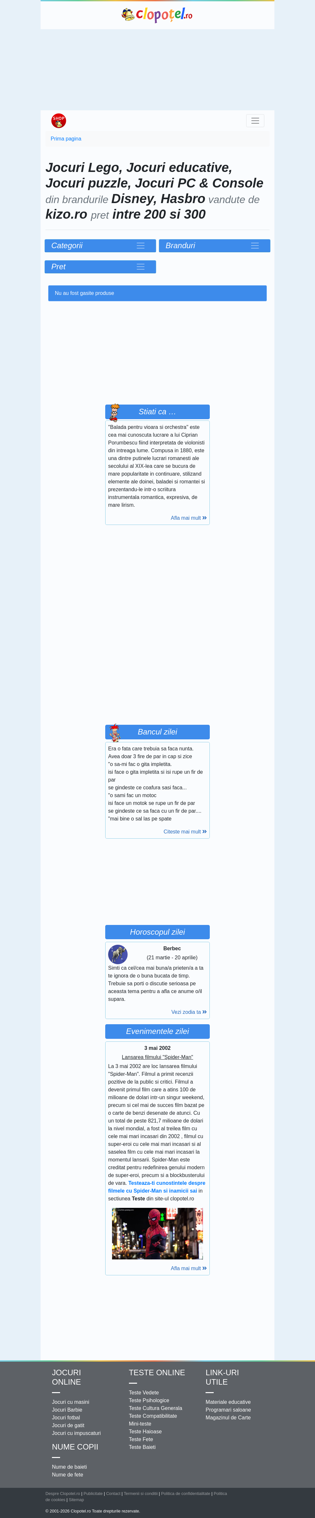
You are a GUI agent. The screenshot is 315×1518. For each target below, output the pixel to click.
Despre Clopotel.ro (62, 1493)
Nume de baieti (69, 1467)
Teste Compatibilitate (153, 1416)
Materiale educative (228, 1402)
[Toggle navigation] (255, 120)
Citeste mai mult (185, 831)
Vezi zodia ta (189, 1012)
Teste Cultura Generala (156, 1408)
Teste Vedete (144, 1392)
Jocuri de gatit (68, 1425)
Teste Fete (141, 1439)
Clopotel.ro (157, 15)
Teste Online (157, 1372)
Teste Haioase (145, 1431)
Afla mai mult (189, 518)
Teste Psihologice (149, 1400)
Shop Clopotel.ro (58, 120)
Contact (113, 1493)
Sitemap (76, 1499)
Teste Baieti (142, 1447)
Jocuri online (66, 1377)
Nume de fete (67, 1474)
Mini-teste (140, 1424)
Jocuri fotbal (66, 1417)
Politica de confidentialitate (185, 1493)
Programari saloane (228, 1410)
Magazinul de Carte (228, 1417)
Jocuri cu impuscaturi (76, 1433)
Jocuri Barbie (67, 1410)
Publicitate (93, 1493)
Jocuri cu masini (70, 1402)
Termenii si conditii (141, 1493)
